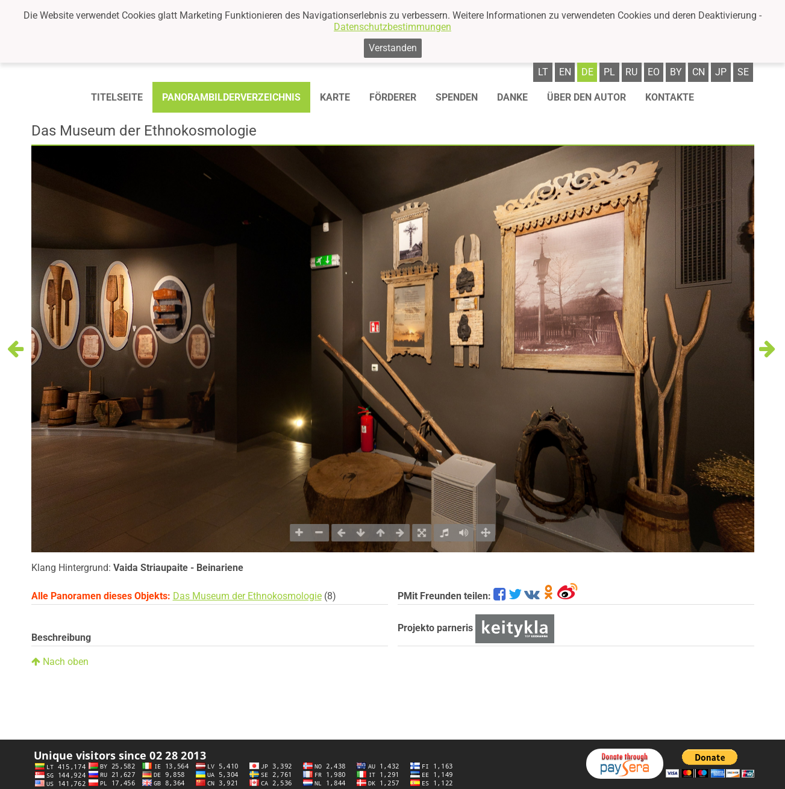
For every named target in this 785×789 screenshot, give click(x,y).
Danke (512, 97)
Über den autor (586, 97)
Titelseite (117, 97)
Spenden (457, 97)
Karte (335, 97)
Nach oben (60, 661)
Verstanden (393, 48)
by (676, 72)
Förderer (392, 97)
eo (654, 72)
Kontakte (669, 97)
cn (698, 72)
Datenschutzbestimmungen (392, 27)
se (743, 72)
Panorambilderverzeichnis (231, 97)
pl (609, 72)
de (587, 72)
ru (631, 72)
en (565, 72)
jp (721, 72)
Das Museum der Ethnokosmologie (247, 596)
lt (543, 72)
